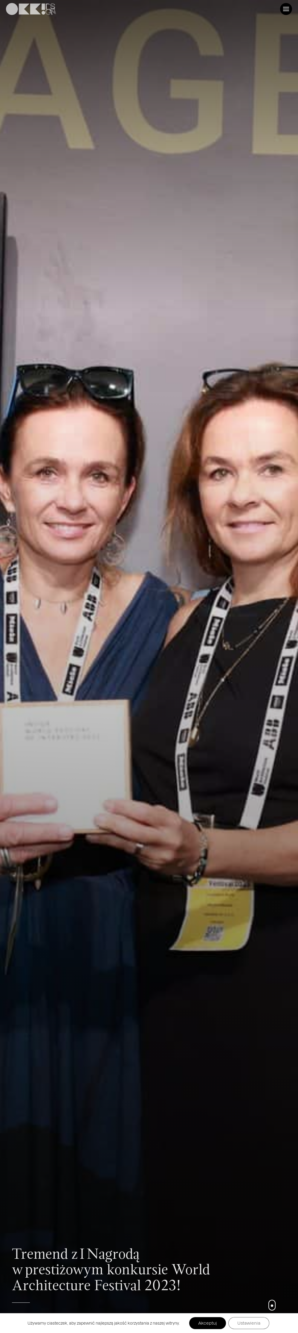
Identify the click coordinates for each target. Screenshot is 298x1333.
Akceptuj (207, 1323)
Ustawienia (248, 1323)
